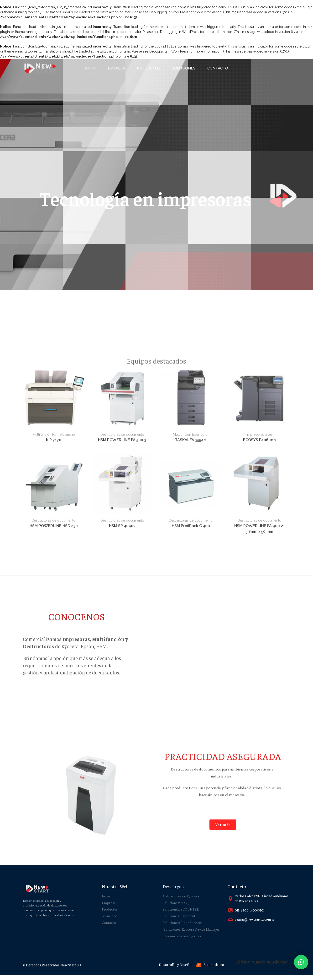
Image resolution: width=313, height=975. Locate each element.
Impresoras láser (259, 573)
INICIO (90, 67)
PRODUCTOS (148, 67)
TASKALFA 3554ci (191, 578)
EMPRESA (116, 67)
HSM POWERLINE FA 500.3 (122, 578)
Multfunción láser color (191, 573)
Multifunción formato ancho (53, 573)
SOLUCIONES (183, 67)
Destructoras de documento (122, 573)
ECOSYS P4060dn (259, 578)
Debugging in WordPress (168, 12)
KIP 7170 (53, 578)
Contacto (217, 67)
